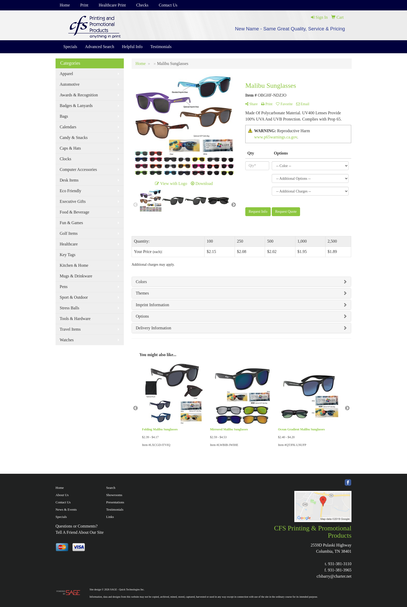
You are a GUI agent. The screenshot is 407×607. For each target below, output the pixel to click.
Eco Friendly (70, 191)
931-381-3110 (339, 564)
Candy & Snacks (74, 137)
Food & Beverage (74, 212)
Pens (63, 286)
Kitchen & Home (74, 265)
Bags (64, 116)
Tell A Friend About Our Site (80, 532)
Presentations (115, 502)
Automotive (69, 84)
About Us (62, 495)
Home (65, 5)
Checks (142, 5)
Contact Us (168, 5)
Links (110, 517)
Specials (70, 46)
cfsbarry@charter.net (334, 576)
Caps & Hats (70, 148)
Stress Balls (69, 308)
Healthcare (69, 244)
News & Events (66, 509)
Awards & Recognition (79, 95)
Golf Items (69, 233)
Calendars (68, 127)
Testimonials (161, 46)
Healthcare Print (112, 5)
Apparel (66, 73)
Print (84, 5)
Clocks (65, 159)
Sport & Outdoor (74, 297)
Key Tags (67, 254)
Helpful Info (132, 46)
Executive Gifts (73, 201)
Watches (67, 340)
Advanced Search (99, 46)
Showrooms (114, 495)
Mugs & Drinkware (76, 276)
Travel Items (70, 329)
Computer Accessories (78, 169)
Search (110, 488)
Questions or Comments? (77, 526)
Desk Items (69, 180)
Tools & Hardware (75, 318)
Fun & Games (71, 223)
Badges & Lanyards (76, 105)
